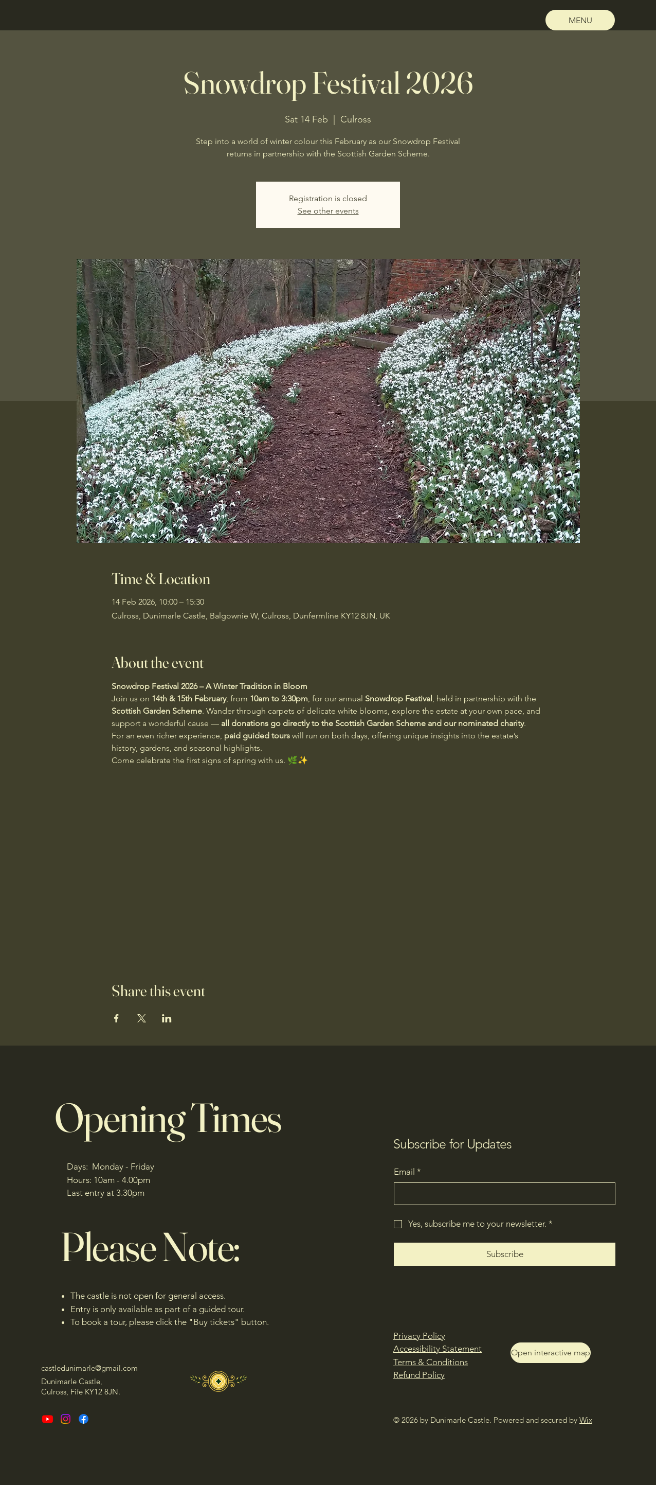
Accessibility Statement (437, 1348)
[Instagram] (65, 1418)
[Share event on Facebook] (116, 1018)
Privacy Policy (419, 1336)
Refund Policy (419, 1375)
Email (407, 1172)
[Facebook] (83, 1418)
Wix (585, 1420)
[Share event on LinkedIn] (167, 1018)
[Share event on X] (142, 1018)
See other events (328, 211)
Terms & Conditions (430, 1362)
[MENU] (580, 20)
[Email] (501, 1194)
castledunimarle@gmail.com (89, 1368)
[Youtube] (47, 1418)
